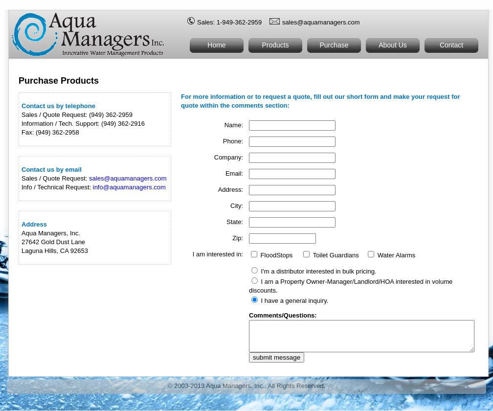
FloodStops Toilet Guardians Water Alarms (309, 263)
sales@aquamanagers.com (320, 22)
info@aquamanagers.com (129, 187)
